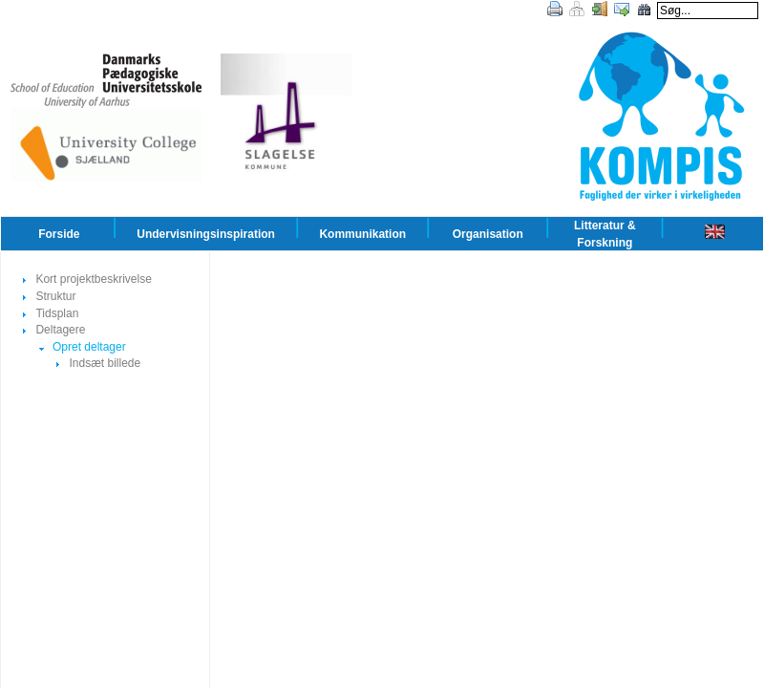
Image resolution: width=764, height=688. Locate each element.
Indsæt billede (104, 363)
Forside (58, 234)
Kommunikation (362, 234)
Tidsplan (56, 313)
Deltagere (60, 329)
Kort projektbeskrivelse (93, 279)
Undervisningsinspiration (206, 234)
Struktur (55, 296)
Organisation (488, 234)
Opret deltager (89, 347)
